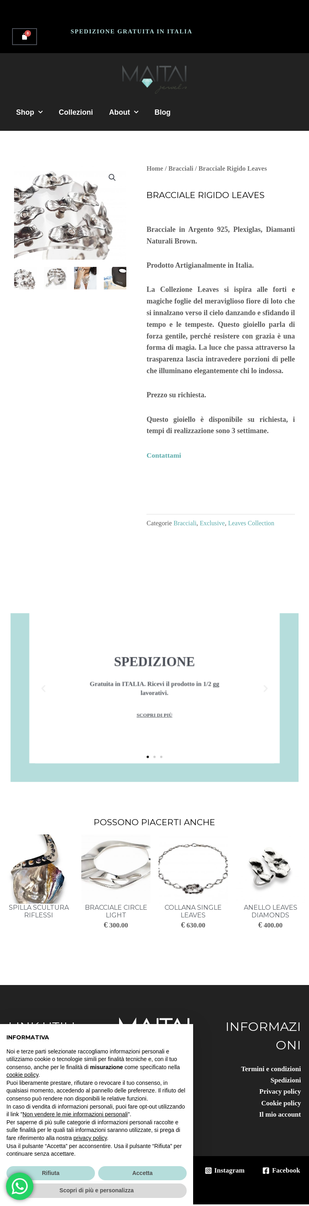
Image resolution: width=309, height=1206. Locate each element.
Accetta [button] (142, 1173)
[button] (112, 177)
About (123, 112)
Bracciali (181, 168)
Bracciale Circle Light (116, 911)
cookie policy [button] (22, 1075)
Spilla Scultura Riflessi (39, 911)
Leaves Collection (252, 523)
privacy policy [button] (90, 1138)
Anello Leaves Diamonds (270, 911)
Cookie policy (280, 1104)
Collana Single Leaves (193, 911)
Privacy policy (279, 1092)
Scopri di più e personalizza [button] (97, 1190)
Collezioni (76, 112)
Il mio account (279, 1115)
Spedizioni (285, 1080)
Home (154, 168)
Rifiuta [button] (51, 1173)
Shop (29, 112)
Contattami (164, 455)
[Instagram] (221, 1171)
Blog (162, 112)
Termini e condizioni (269, 1069)
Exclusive (213, 523)
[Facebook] (280, 1171)
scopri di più (154, 705)
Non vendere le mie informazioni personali (75, 1114)
